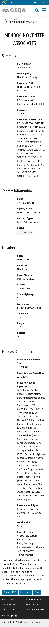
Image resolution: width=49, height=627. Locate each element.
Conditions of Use (34, 599)
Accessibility (31, 604)
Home (4, 19)
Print (36, 592)
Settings (43, 2)
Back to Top (8, 599)
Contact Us (33, 2)
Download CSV (10, 592)
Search (14, 19)
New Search (25, 592)
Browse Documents (35, 609)
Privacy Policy (9, 604)
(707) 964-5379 (25, 232)
